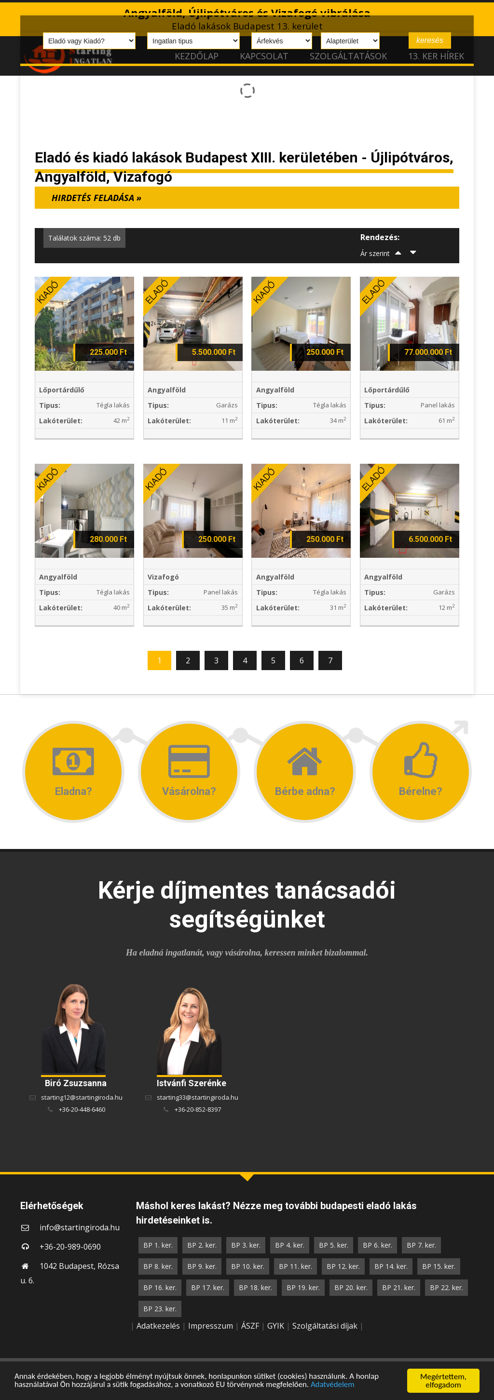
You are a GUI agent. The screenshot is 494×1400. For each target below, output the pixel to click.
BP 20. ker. (351, 1287)
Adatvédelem (336, 1385)
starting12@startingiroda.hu (82, 1097)
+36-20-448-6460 (82, 1109)
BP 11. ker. (295, 1266)
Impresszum (210, 1325)
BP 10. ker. (247, 1266)
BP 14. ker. (391, 1266)
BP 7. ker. (421, 1245)
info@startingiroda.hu (80, 1227)
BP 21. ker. (398, 1287)
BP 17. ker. (207, 1287)
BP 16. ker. (160, 1287)
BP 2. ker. (202, 1245)
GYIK (275, 1325)
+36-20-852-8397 (198, 1109)
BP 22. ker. (446, 1287)
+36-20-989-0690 (70, 1246)
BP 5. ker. (333, 1245)
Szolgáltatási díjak (324, 1325)
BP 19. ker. (303, 1287)
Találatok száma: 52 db (84, 237)
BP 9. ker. (202, 1266)
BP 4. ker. (289, 1245)
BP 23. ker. (160, 1308)
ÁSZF (250, 1325)
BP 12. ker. (343, 1266)
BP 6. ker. (377, 1245)
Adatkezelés (158, 1325)
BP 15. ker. (438, 1266)
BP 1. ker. (158, 1245)
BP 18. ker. (255, 1287)
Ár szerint (375, 253)
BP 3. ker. (246, 1245)
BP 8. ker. (158, 1266)
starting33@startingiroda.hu (197, 1097)
